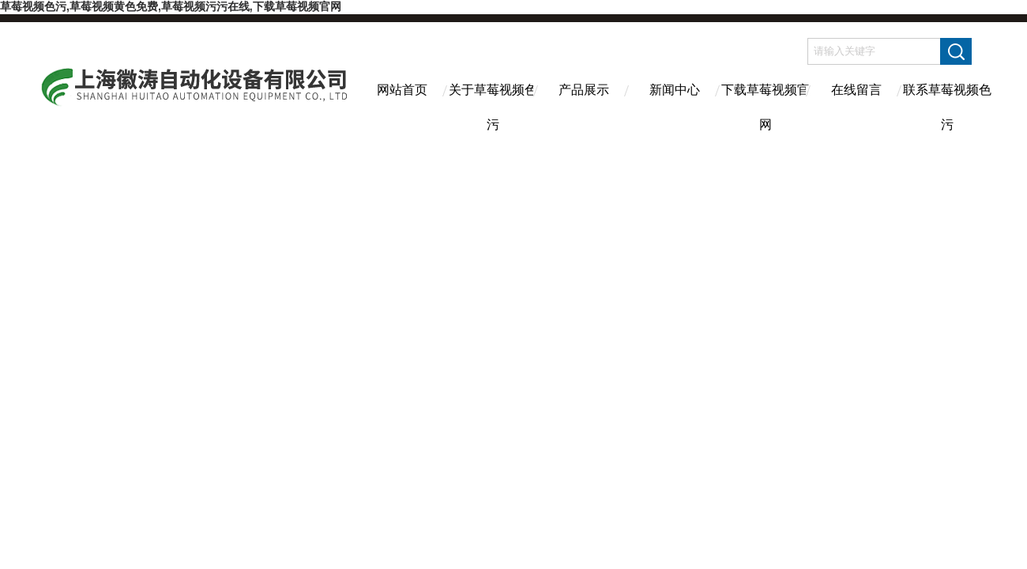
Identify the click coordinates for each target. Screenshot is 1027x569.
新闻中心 (674, 89)
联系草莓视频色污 (947, 103)
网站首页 (402, 89)
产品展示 (584, 89)
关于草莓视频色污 (493, 103)
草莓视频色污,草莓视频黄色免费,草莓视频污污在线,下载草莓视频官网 (170, 6)
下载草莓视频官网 (765, 103)
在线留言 (856, 89)
